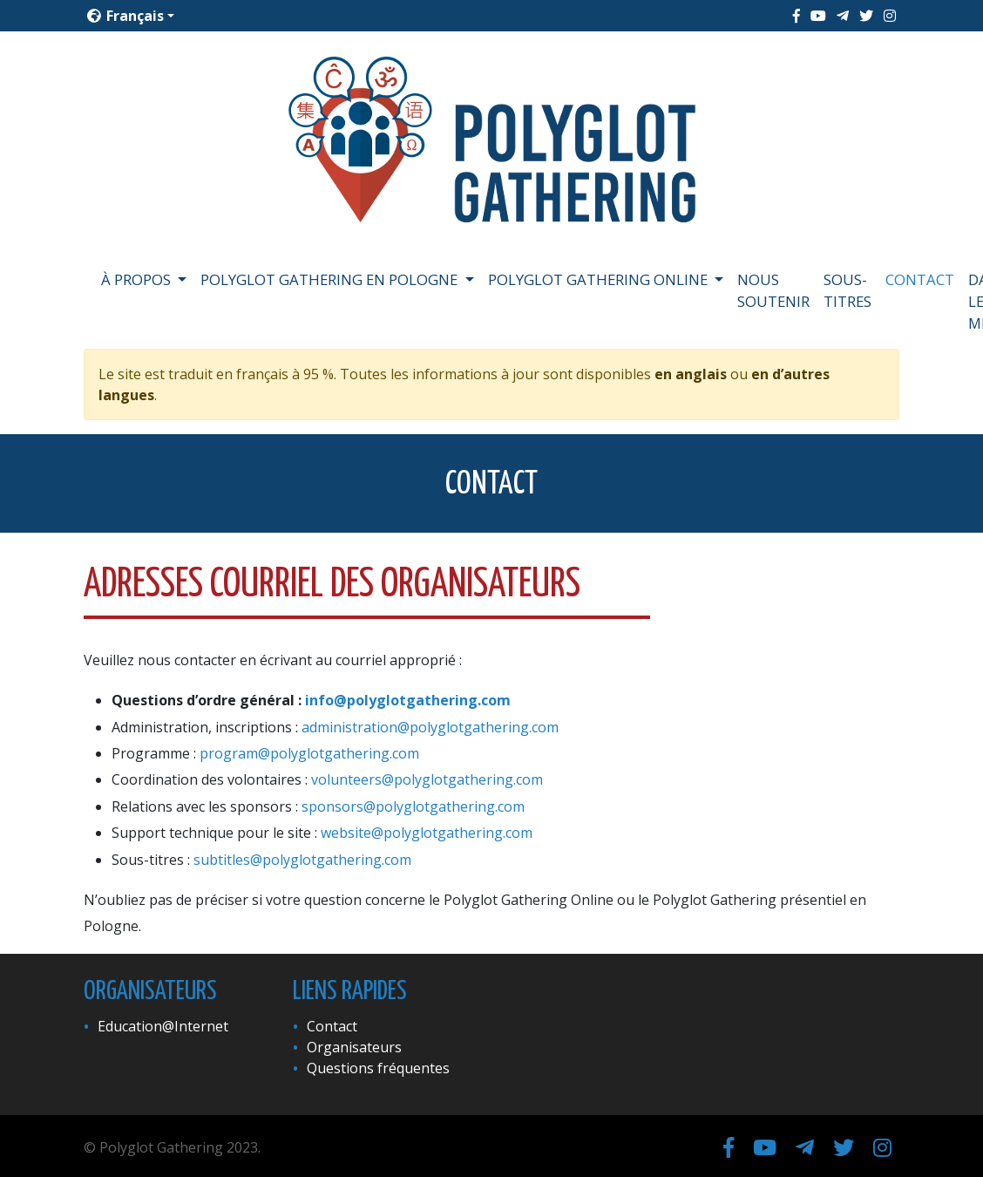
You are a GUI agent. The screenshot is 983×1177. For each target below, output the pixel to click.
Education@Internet (163, 1026)
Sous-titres (847, 290)
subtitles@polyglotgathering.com (302, 859)
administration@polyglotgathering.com (430, 727)
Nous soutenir (773, 290)
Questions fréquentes (378, 1068)
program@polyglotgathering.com (309, 753)
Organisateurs (354, 1047)
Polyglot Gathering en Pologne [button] (330, 279)
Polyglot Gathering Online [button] (599, 279)
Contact (919, 279)
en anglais (690, 374)
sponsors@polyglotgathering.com (413, 806)
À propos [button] (137, 279)
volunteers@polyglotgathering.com (427, 779)
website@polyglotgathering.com (426, 832)
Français (125, 15)
